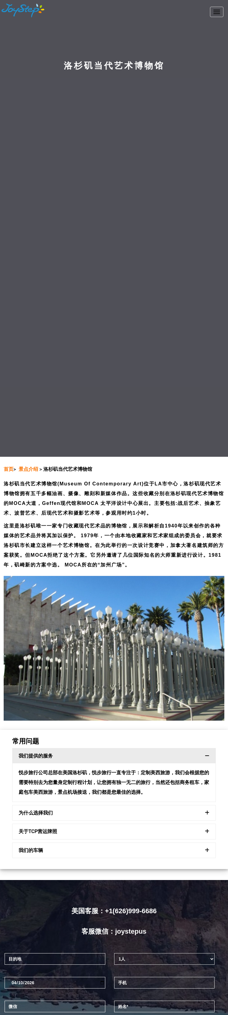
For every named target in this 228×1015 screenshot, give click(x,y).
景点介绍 (28, 469)
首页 (8, 469)
